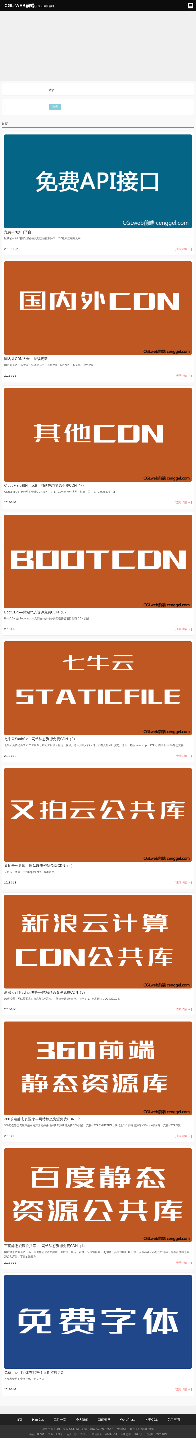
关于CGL (151, 1419)
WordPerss (147, 1428)
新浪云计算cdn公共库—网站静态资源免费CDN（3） (45, 992)
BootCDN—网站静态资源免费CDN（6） (36, 612)
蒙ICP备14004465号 (102, 1428)
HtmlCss (38, 1419)
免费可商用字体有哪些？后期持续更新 (34, 1372)
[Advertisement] (98, 45)
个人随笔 (82, 1419)
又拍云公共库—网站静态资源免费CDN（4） (39, 866)
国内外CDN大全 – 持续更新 (26, 359)
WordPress (127, 1419)
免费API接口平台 (17, 232)
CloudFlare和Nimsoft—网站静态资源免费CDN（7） (45, 485)
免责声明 (173, 1419)
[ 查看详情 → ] (183, 249)
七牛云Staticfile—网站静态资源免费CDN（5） (40, 739)
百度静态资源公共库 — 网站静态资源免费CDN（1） (45, 1246)
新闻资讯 (104, 1419)
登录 (51, 90)
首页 (5, 124)
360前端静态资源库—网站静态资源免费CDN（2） (44, 1119)
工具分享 (60, 1419)
